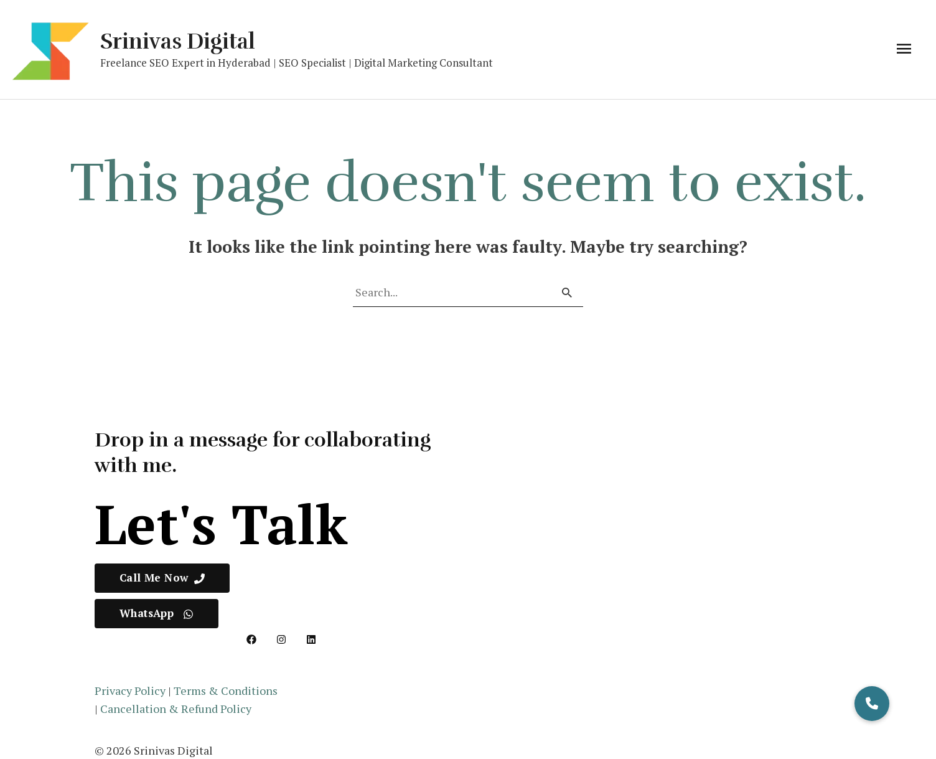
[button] (871, 703)
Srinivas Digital (177, 41)
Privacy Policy (130, 690)
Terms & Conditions (226, 690)
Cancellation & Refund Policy (175, 708)
